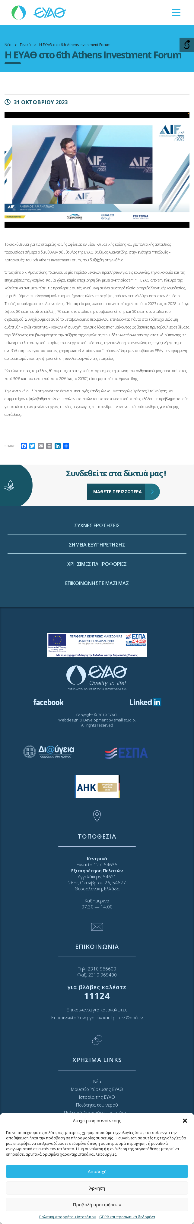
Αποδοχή (97, 1171)
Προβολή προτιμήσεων (97, 1204)
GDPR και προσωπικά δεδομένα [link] (127, 1216)
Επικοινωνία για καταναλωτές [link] (97, 1009)
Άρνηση (97, 1188)
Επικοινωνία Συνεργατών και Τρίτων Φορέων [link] (97, 1017)
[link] (39, 12)
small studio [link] (124, 720)
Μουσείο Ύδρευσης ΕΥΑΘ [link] (97, 1089)
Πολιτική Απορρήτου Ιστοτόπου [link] (67, 1216)
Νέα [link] (97, 1081)
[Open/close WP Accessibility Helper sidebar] (187, 45)
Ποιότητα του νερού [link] (97, 1104)
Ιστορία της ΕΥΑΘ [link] (97, 1097)
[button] (185, 1121)
